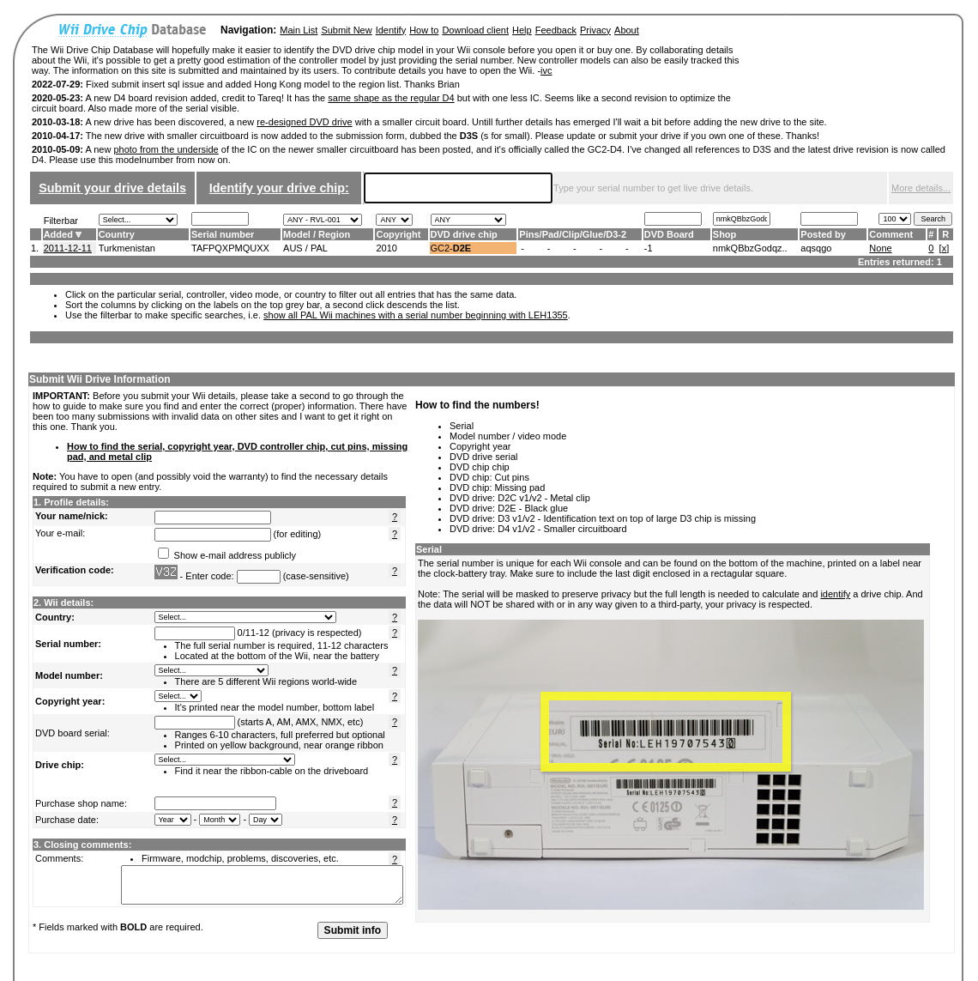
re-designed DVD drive (304, 122)
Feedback (556, 30)
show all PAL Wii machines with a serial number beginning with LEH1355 (415, 315)
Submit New (346, 30)
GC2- (451, 248)
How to (423, 30)
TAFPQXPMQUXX (230, 248)
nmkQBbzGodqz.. (750, 248)
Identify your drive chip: (279, 188)
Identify (391, 30)
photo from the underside (165, 149)
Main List (298, 30)
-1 (648, 248)
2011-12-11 (68, 248)
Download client (475, 30)
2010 (386, 248)
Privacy (595, 30)
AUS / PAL (305, 248)
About (626, 30)
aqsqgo (815, 248)
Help (522, 30)
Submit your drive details (112, 188)
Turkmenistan (127, 248)
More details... (921, 188)
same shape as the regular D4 (391, 98)
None (880, 248)
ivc (546, 70)
